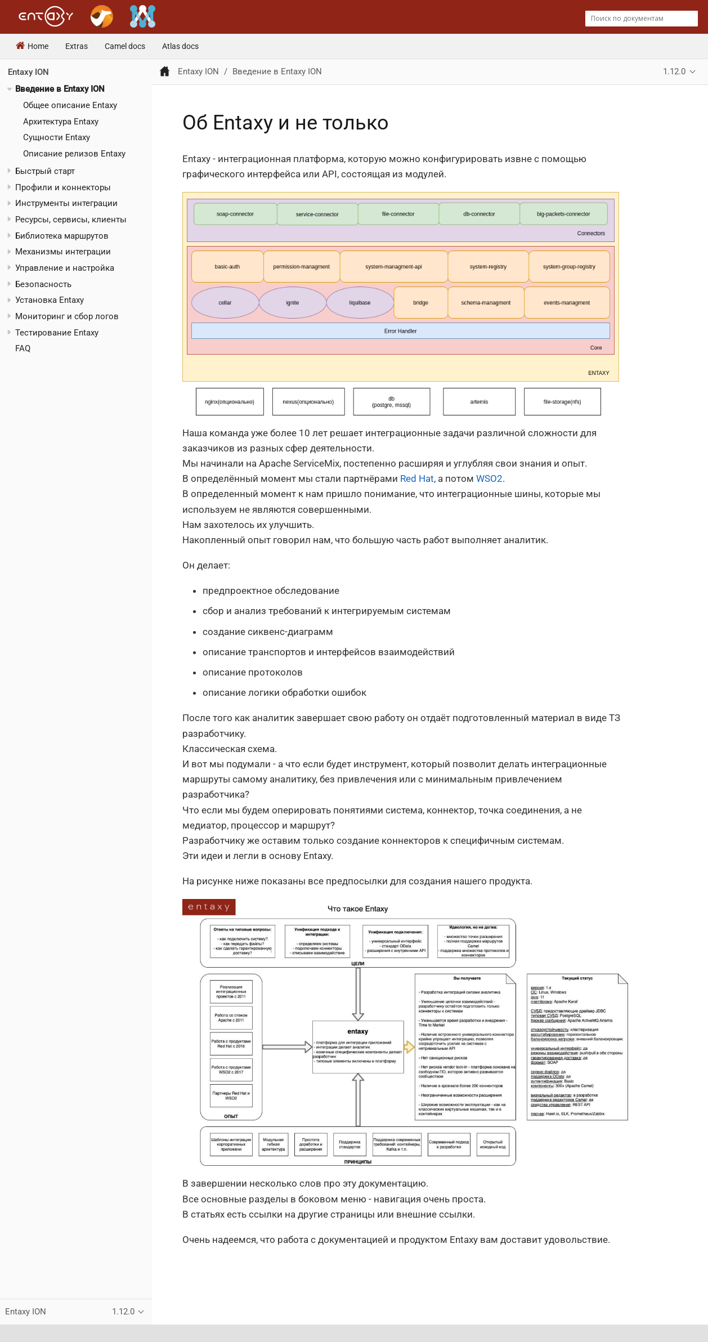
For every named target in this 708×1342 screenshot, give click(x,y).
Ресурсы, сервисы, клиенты (71, 219)
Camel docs (125, 46)
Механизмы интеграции (63, 252)
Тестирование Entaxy (56, 333)
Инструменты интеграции (66, 203)
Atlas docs (180, 46)
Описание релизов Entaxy (74, 154)
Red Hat (417, 478)
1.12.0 (674, 71)
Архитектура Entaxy (60, 122)
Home (32, 46)
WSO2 (489, 478)
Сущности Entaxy (56, 137)
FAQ (22, 348)
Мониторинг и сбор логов (67, 316)
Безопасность (43, 284)
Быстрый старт (45, 171)
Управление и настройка (64, 268)
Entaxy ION (28, 72)
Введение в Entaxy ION (60, 89)
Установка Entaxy (49, 300)
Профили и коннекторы (63, 187)
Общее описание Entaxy (70, 105)
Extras (76, 46)
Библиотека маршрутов (62, 236)
